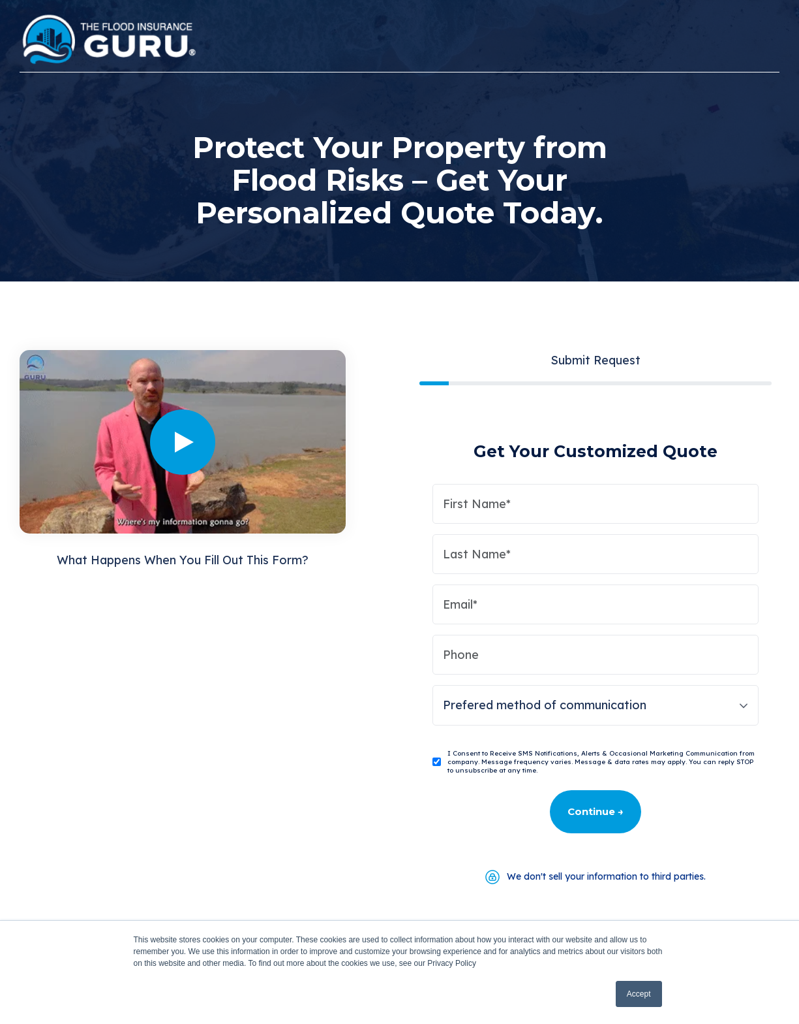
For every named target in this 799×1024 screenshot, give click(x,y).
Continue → (595, 811)
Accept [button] (639, 994)
